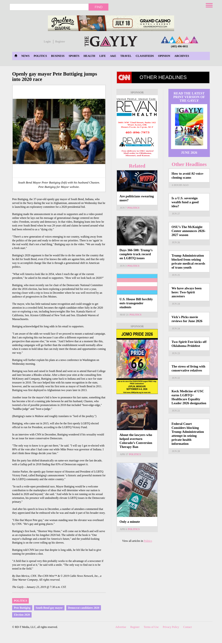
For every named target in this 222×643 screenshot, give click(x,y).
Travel (126, 55)
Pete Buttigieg (22, 607)
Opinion (164, 55)
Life (102, 55)
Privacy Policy (171, 626)
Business (58, 55)
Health (89, 55)
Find (99, 7)
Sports (74, 55)
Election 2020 (22, 614)
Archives (181, 55)
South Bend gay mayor (49, 607)
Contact (187, 626)
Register (60, 41)
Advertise (120, 626)
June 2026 (189, 152)
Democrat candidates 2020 (83, 607)
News (25, 55)
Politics (40, 55)
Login (47, 41)
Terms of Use (151, 626)
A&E (113, 55)
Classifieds (145, 55)
